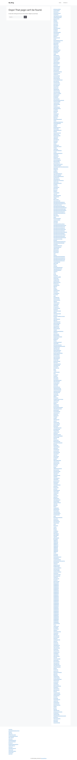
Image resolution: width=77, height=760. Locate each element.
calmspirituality (56, 104)
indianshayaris (56, 62)
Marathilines (56, 251)
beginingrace (56, 472)
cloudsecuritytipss (57, 571)
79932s (55, 198)
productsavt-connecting (58, 180)
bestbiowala (56, 482)
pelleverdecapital (12, 734)
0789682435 (56, 586)
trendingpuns (56, 702)
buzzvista (55, 465)
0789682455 (56, 612)
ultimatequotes (56, 392)
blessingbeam (56, 94)
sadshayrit (55, 138)
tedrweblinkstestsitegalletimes (60, 207)
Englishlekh (55, 445)
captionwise (56, 395)
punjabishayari (56, 347)
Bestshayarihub (56, 441)
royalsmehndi (56, 103)
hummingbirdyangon (58, 267)
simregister (55, 397)
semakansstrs (56, 703)
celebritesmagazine (57, 468)
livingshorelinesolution (13, 744)
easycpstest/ (56, 48)
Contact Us (65, 2)
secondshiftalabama (57, 173)
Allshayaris (55, 448)
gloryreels (55, 291)
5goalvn (10, 732)
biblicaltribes (56, 215)
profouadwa (56, 128)
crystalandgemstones (13, 736)
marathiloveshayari (57, 342)
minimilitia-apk (56, 365)
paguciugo (11, 749)
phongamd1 (56, 306)
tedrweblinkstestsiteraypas (59, 236)
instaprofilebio (56, 10)
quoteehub (55, 52)
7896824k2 (55, 550)
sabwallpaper (56, 89)
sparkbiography (56, 475)
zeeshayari (55, 634)
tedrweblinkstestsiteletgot (59, 233)
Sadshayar (55, 433)
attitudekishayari (57, 665)
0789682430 (56, 593)
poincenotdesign (12, 741)
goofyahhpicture (57, 127)
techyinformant (56, 84)
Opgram (55, 438)
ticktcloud (55, 172)
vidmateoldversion (57, 130)
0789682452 (56, 608)
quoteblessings (56, 429)
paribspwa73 (56, 177)
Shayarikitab (56, 430)
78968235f (55, 543)
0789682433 (56, 584)
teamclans (55, 362)
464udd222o (56, 533)
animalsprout (56, 449)
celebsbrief (55, 305)
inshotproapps (56, 82)
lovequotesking (56, 387)
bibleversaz (55, 44)
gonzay (55, 707)
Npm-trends (56, 199)
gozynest (55, 455)
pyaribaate (55, 555)
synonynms (55, 671)
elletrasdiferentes (57, 460)
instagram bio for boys (58, 399)
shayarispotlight (56, 658)
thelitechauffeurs (57, 502)
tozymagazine (56, 99)
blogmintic (55, 525)
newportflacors (12, 745)
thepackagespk (56, 78)
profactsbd (55, 393)
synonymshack (56, 67)
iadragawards (56, 419)
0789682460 (56, 619)
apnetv (54, 143)
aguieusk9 (55, 168)
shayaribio (55, 721)
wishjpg (55, 147)
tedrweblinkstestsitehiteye (59, 230)
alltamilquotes (56, 656)
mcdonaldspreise (57, 123)
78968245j (55, 548)
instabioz (55, 289)
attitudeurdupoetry (57, 345)
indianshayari (56, 461)
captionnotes (56, 248)
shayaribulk (55, 86)
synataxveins (56, 451)
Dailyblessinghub (57, 434)
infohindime (56, 404)
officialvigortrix (56, 179)
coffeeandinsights (57, 165)
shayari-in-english (57, 93)
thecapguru (55, 12)
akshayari (55, 638)
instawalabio (56, 508)
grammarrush (56, 480)
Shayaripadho (56, 335)
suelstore (55, 271)
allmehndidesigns (57, 350)
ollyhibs (55, 312)
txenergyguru (56, 325)
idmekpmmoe (56, 51)
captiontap (55, 701)
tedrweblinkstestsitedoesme (59, 241)
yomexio (55, 494)
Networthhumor (56, 282)
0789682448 (56, 603)
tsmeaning (55, 669)
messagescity (56, 578)
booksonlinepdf (56, 361)
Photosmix (55, 426)
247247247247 (56, 623)
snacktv (55, 418)
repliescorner (56, 134)
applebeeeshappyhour (58, 122)
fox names (55, 294)
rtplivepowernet (56, 321)
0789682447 (56, 601)
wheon (54, 506)
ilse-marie (55, 214)
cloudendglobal (56, 262)
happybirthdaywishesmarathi (59, 716)
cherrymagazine (56, 718)
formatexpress (56, 355)
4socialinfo (55, 25)
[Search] (25, 17)
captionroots (56, 626)
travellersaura (56, 652)
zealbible (55, 476)
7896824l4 (55, 551)
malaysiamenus (56, 73)
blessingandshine (57, 686)
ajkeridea (55, 503)
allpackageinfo (56, 358)
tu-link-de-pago (56, 308)
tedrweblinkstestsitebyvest (59, 228)
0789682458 (56, 616)
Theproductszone (57, 388)
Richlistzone (56, 283)
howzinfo (55, 641)
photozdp (55, 505)
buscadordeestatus (57, 150)
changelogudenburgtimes (59, 224)
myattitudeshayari (57, 557)
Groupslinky (56, 713)
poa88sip (55, 171)
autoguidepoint (56, 699)
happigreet (55, 154)
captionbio (55, 149)
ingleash (55, 301)
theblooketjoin (56, 354)
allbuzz (54, 287)
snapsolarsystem (57, 391)
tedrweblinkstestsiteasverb (59, 226)
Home (60, 2)
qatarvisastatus (56, 357)
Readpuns (55, 339)
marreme (55, 315)
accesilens (55, 244)
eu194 (54, 274)
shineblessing (56, 285)
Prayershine (56, 252)
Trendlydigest (56, 192)
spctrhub (10, 753)
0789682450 (56, 605)
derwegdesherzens (57, 183)
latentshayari (56, 334)
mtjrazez (55, 266)
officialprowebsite (57, 175)
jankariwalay (56, 410)
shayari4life (55, 343)
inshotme (55, 105)
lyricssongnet (56, 637)
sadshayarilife (56, 714)
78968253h (55, 546)
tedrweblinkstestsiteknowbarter (60, 232)
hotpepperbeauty (12, 740)
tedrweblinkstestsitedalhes (59, 256)
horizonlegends (56, 411)
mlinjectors (55, 74)
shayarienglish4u (57, 364)
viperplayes (55, 479)
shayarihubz (56, 684)
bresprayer (55, 464)
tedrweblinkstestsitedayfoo (59, 258)
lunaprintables (56, 570)
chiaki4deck (55, 653)
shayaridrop (56, 629)
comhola (10, 729)
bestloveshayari (56, 66)
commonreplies (56, 219)
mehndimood (56, 710)
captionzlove (56, 46)
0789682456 (56, 614)
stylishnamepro (56, 158)
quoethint (55, 532)
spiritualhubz (56, 139)
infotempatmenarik (57, 119)
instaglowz (55, 683)
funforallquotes (56, 58)
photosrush (55, 88)
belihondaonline (56, 323)
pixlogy (55, 340)
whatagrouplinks (57, 9)
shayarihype (56, 453)
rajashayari (55, 137)
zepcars (55, 421)
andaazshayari (56, 290)
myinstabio (55, 384)
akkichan (55, 320)
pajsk (54, 296)
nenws (54, 370)
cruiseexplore (56, 293)
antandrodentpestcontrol (14, 730)
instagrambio (56, 279)
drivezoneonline (56, 41)
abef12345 (55, 263)
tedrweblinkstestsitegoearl (59, 211)
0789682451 (56, 607)
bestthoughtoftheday (58, 353)
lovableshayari (56, 566)
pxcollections (56, 406)
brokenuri (11, 743)
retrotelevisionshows (57, 239)
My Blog (11, 3)
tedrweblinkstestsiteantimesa (59, 225)
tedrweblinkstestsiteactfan (59, 206)
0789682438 (56, 590)
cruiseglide (55, 115)
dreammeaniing (56, 705)
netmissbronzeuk (57, 311)
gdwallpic (55, 673)
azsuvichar (55, 385)
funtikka (55, 126)
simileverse (55, 649)
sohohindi (55, 65)
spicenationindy (56, 200)
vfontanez (55, 185)
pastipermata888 (57, 277)
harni (54, 373)
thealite (55, 706)
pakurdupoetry (56, 381)
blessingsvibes (56, 161)
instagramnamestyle (57, 711)
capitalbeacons (56, 645)
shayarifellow (56, 501)
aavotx (54, 120)
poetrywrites (56, 70)
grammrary (55, 116)
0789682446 (56, 600)
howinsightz (56, 660)
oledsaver (55, 563)
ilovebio (55, 529)
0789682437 (56, 589)
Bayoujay (55, 190)
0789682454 (56, 611)
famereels (55, 141)
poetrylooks (55, 644)
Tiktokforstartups (57, 195)
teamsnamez (56, 470)
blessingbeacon (56, 576)
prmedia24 (55, 374)
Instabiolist (55, 457)
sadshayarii (55, 60)
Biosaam (55, 444)
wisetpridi (55, 309)
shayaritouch (56, 562)
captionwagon (56, 302)
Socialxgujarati (56, 490)
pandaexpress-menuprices (59, 561)
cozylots (55, 317)
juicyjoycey (55, 642)
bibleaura (55, 27)
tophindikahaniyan (57, 380)
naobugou (55, 221)
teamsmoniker (56, 298)
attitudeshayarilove (57, 408)
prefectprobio (56, 281)
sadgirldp (55, 124)
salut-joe (10, 733)
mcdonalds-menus (57, 146)
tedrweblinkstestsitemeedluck (59, 210)
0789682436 (56, 588)
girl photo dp (56, 368)
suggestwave (56, 676)
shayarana (55, 157)
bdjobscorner (56, 327)
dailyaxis (55, 286)
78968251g (55, 544)
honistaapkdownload (57, 79)
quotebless (55, 531)
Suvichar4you (56, 646)
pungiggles (55, 627)
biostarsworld (56, 69)
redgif (54, 54)
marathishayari (56, 692)
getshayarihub (56, 90)
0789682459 (56, 618)
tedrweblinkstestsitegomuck (59, 203)
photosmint (55, 35)
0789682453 (56, 610)
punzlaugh (55, 698)
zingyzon (55, 630)
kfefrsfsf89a (55, 535)
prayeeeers (55, 687)
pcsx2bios (55, 31)
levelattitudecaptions (57, 153)
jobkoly (55, 396)
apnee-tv (55, 36)
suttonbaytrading (12, 751)
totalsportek (56, 113)
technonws (55, 377)
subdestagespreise (57, 17)
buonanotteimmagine (58, 407)
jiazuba (55, 264)
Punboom (55, 580)
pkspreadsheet (56, 328)
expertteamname (57, 133)
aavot (54, 516)
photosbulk (55, 366)
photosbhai (55, 378)
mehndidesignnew (57, 427)
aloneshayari (56, 33)
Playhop (55, 709)
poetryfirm (55, 720)
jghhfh (54, 552)
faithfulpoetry (56, 509)
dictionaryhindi (56, 37)
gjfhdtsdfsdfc (56, 538)
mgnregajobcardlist (57, 16)
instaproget (55, 359)
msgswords (55, 14)
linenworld (55, 414)
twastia (55, 403)
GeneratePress (43, 758)
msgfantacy (55, 493)
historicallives (56, 425)
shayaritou (55, 402)
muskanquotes (56, 107)
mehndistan (56, 654)
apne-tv (55, 528)
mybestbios (55, 633)
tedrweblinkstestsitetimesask (59, 237)
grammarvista (56, 77)
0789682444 (56, 599)
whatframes (56, 415)
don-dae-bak (56, 81)
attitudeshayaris (56, 351)
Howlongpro (56, 338)
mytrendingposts (57, 160)
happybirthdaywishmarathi (59, 346)
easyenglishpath (56, 50)
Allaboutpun (56, 249)
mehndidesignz (56, 319)
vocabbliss (55, 109)
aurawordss (55, 682)
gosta (54, 369)
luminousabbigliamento (58, 176)
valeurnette (55, 47)
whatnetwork (56, 55)
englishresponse (56, 667)
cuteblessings (56, 431)
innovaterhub (56, 297)
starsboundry (56, 422)
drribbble (55, 184)
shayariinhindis (56, 722)
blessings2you (56, 63)
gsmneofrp (55, 22)
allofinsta (55, 118)
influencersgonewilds (58, 436)
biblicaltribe (55, 43)
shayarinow (55, 278)
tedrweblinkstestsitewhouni (59, 213)
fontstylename (56, 514)
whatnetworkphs (57, 32)
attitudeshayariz (56, 499)
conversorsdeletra (57, 567)
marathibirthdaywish (57, 442)
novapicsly (55, 577)
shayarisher (55, 495)
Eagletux (55, 191)
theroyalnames (56, 452)
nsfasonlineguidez (57, 389)
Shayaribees (56, 440)
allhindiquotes (56, 349)
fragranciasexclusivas (58, 164)
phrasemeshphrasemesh (58, 100)
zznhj (54, 272)
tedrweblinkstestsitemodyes (59, 234)
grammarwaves (56, 300)
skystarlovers (56, 680)
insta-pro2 (55, 518)
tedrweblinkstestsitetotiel (58, 243)
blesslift (55, 459)
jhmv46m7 (55, 539)
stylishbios (55, 483)
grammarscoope (57, 574)
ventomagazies (56, 423)
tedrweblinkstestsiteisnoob (59, 259)
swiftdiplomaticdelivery (58, 331)
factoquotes (56, 487)
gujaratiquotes (56, 512)
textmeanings (56, 581)
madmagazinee (56, 639)
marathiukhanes (56, 484)
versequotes (56, 304)
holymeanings (56, 569)
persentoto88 (56, 324)
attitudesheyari (56, 648)
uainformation (56, 372)
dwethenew (55, 181)
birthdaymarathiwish (57, 517)
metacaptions (56, 688)
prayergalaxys (56, 695)
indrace (55, 255)
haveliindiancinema (57, 205)
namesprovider (56, 56)
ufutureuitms (56, 650)
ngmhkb (55, 536)
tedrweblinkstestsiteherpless (59, 229)
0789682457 (56, 615)
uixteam (55, 330)
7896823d (55, 540)
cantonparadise (56, 92)
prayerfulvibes (56, 59)
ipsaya (54, 467)
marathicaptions (56, 513)
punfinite (55, 21)
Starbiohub (55, 573)
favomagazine (56, 661)
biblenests (55, 675)
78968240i (55, 547)
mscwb (54, 152)
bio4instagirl (56, 510)
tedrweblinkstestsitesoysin (59, 260)
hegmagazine (56, 663)
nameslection (56, 187)
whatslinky (55, 111)
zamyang (10, 739)
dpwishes (55, 497)
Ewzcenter (55, 188)
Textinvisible (56, 491)
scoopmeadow (56, 677)
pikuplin (55, 668)
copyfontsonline (56, 694)
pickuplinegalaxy (57, 108)
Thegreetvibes (56, 446)
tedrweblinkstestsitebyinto (59, 202)
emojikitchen (56, 145)
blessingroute (56, 463)
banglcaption (56, 498)
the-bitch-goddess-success (59, 316)
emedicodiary (56, 383)
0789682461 (56, 620)
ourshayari (55, 554)
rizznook (55, 657)
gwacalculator (56, 18)
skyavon (55, 691)
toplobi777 (55, 169)
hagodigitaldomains (57, 245)
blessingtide (56, 582)
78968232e (55, 542)
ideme (54, 217)
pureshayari (56, 96)
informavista (56, 456)
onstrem (55, 112)
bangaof (55, 240)
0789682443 (56, 597)
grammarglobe (56, 75)
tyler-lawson (11, 737)
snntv (54, 524)
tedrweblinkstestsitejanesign (59, 209)
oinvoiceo (11, 747)
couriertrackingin (57, 559)
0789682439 (56, 592)
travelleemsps (56, 664)
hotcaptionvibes (56, 471)
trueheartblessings (57, 679)
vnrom (54, 39)
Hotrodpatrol (56, 196)
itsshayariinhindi (57, 13)
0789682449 (56, 604)
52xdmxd (55, 332)
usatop (54, 527)
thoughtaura (56, 558)
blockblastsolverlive (57, 71)
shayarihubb (56, 523)
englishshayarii (56, 565)
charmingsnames (57, 631)
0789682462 (56, 622)
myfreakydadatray (57, 247)
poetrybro (55, 474)
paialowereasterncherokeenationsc (60, 166)
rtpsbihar (55, 142)
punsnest (55, 696)
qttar (54, 253)
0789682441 (56, 595)
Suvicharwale (56, 437)
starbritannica (56, 412)
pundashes (55, 97)
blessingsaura (56, 690)
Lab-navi (55, 194)
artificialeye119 (56, 162)
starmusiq (55, 24)
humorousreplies (57, 218)
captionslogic (56, 400)
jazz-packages (56, 85)
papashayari (56, 156)
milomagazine (56, 478)
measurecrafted (56, 101)
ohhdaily (55, 417)
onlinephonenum (12, 748)
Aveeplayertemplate (57, 336)
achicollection (56, 635)
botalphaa (55, 29)
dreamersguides (56, 135)
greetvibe (55, 486)
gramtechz (55, 717)
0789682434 (56, 585)
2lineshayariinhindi (57, 672)
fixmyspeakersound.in (58, 40)
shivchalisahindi (56, 28)
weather (55, 131)
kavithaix (55, 489)
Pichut (54, 624)
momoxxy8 (11, 752)
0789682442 (56, 596)
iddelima (55, 20)
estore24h (55, 222)
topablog (55, 376)
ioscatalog (55, 275)
